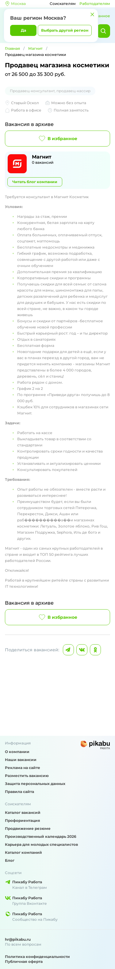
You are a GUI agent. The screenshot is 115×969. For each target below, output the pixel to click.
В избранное (57, 138)
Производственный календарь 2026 (40, 836)
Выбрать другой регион (64, 30)
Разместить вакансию (27, 775)
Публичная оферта (24, 961)
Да (23, 30)
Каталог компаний (23, 852)
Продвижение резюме (28, 828)
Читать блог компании (34, 181)
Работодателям (94, 3)
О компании (17, 751)
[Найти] (103, 31)
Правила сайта (19, 791)
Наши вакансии (20, 759)
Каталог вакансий (22, 812)
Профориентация (22, 820)
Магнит (35, 48)
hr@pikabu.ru (18, 939)
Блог (9, 860)
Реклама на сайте (22, 767)
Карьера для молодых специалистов (41, 844)
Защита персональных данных (35, 783)
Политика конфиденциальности (37, 956)
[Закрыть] (92, 14)
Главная (12, 48)
